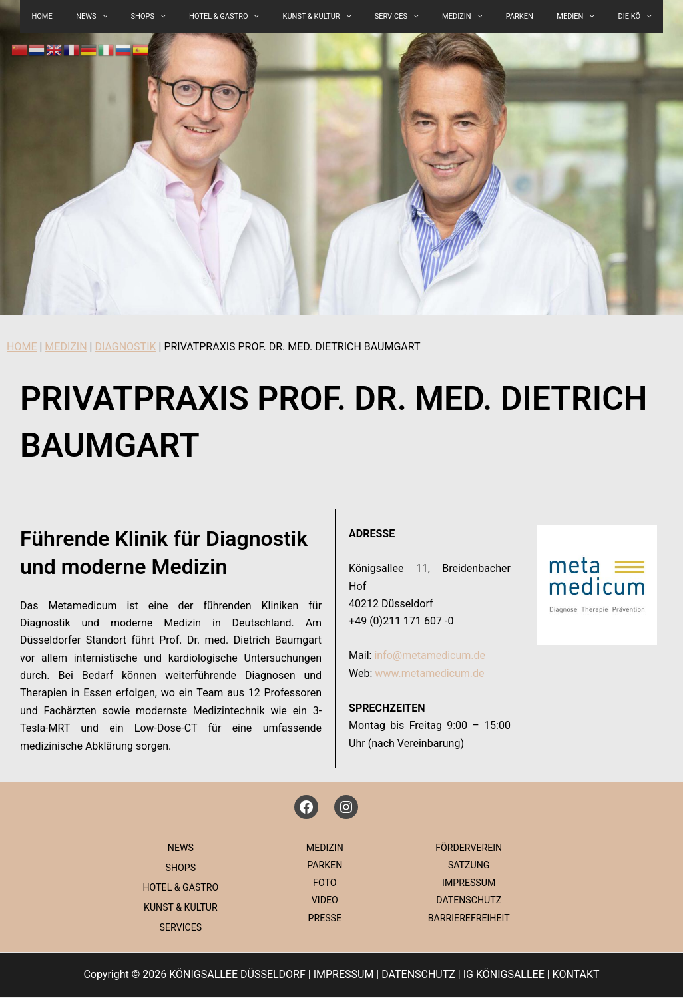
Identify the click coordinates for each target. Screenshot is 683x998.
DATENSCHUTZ (467, 900)
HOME (22, 346)
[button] (182, 16)
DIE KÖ (594, 16)
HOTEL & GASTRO (237, 16)
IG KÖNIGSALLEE (504, 975)
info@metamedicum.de (429, 655)
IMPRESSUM (467, 882)
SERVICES (392, 16)
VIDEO (323, 900)
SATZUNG (467, 865)
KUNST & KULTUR (321, 16)
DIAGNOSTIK (125, 346)
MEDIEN (544, 16)
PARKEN (497, 16)
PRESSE (323, 918)
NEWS (179, 847)
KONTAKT (576, 975)
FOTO (323, 882)
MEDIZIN (449, 16)
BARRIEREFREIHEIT (467, 918)
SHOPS (170, 16)
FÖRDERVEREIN (467, 847)
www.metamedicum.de (429, 673)
